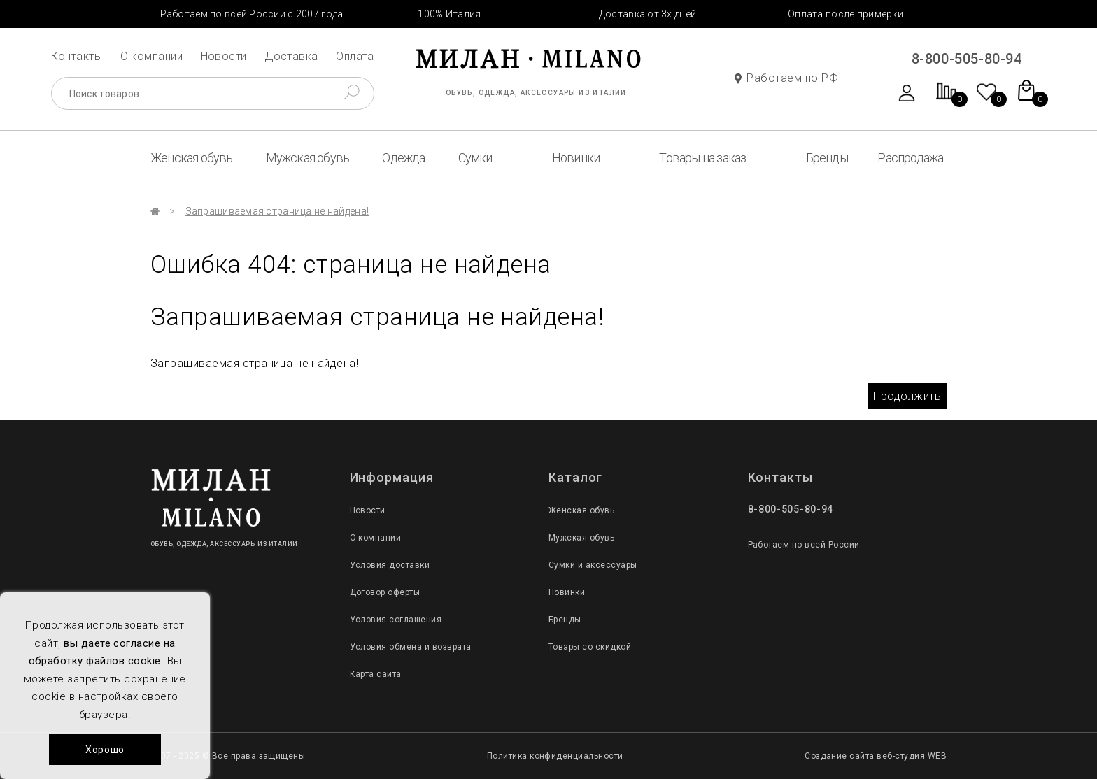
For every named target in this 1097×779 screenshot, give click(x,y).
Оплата (355, 56)
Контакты (77, 56)
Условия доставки (390, 565)
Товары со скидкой (589, 647)
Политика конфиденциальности (555, 756)
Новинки (576, 157)
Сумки (475, 157)
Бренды (827, 157)
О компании (151, 56)
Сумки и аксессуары (592, 565)
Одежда (403, 157)
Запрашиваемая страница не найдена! (277, 211)
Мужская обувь (308, 157)
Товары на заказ (702, 157)
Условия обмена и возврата (411, 647)
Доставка (291, 56)
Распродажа (910, 157)
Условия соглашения (396, 619)
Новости (224, 56)
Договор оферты (385, 592)
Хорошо (105, 749)
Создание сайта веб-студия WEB (876, 756)
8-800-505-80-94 (967, 58)
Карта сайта (376, 674)
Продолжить (907, 396)
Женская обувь (191, 157)
